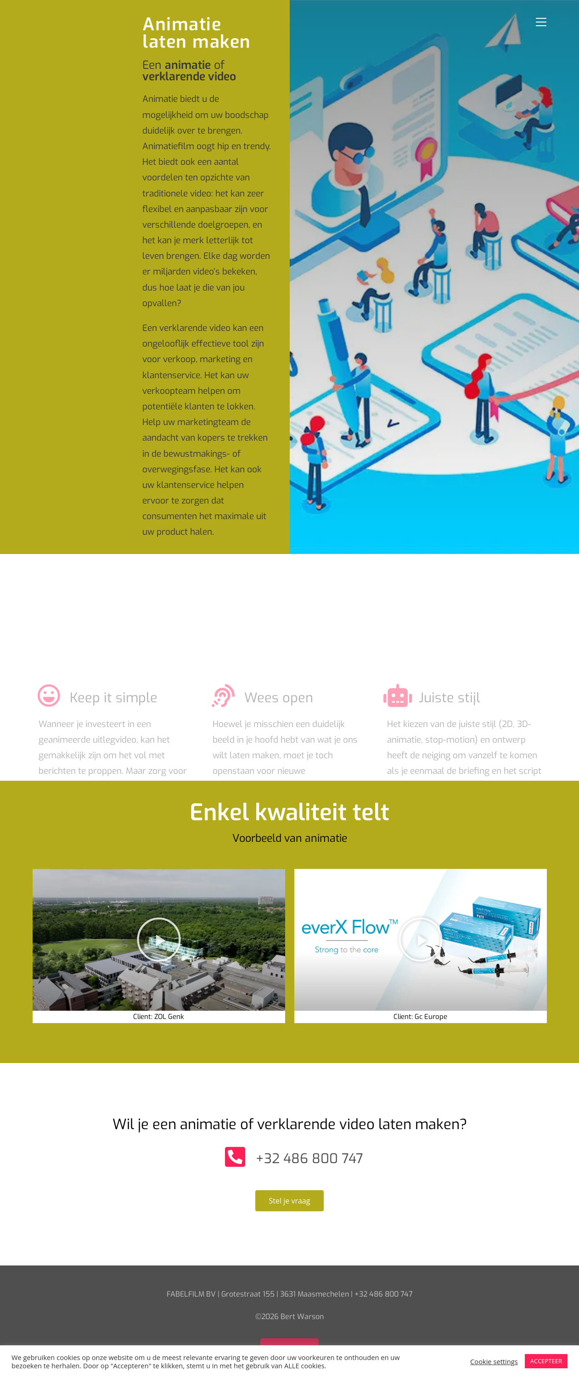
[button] (159, 940)
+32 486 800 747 (309, 1158)
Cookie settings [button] (494, 1361)
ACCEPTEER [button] (546, 1361)
